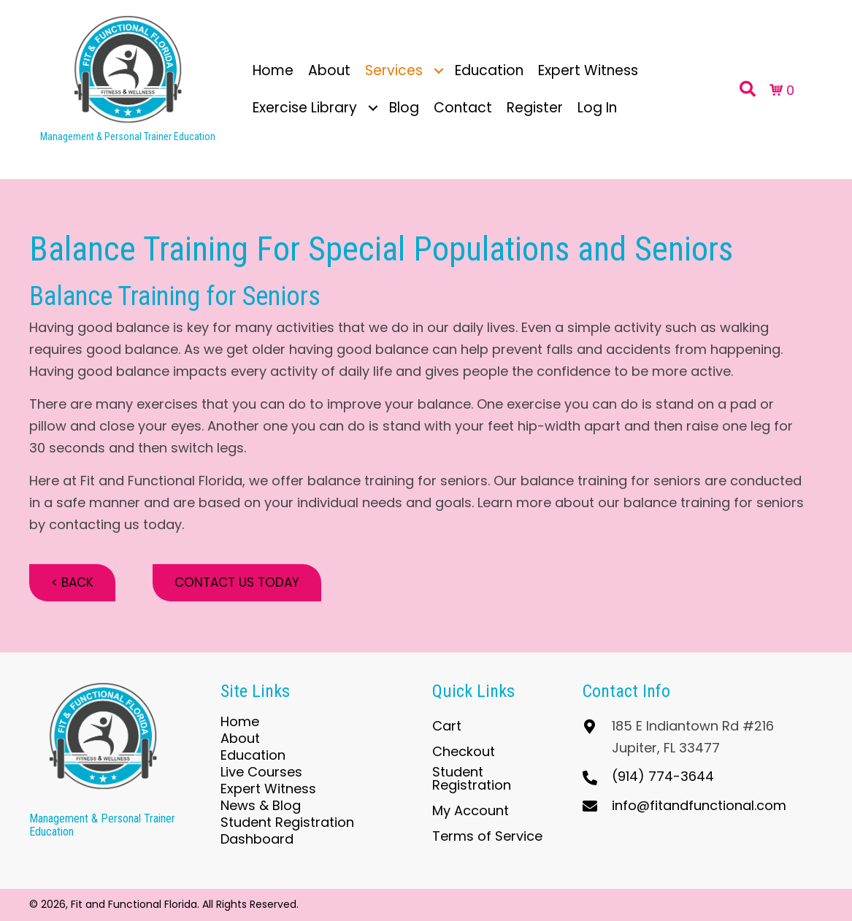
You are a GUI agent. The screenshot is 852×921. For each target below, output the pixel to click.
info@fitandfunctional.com (699, 805)
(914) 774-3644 (663, 776)
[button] (439, 70)
